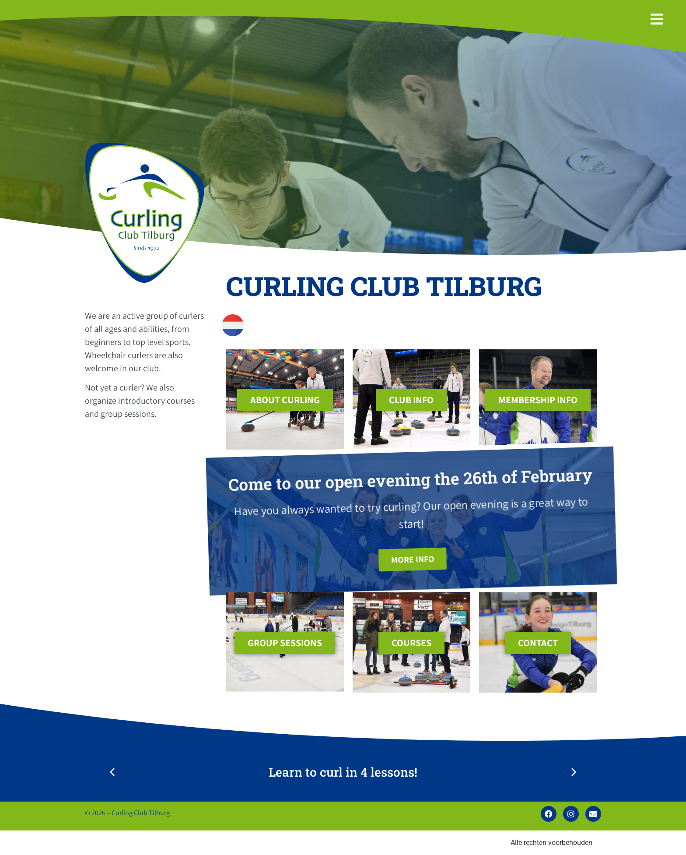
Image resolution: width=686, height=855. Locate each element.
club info (411, 400)
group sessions (285, 643)
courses (411, 643)
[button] (112, 772)
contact (538, 643)
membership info (538, 400)
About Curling (285, 400)
